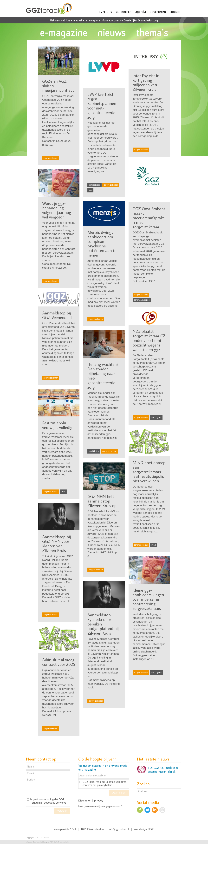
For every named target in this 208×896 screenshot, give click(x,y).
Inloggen (29, 842)
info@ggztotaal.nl (119, 829)
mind (63, 491)
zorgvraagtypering (142, 300)
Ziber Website (37, 842)
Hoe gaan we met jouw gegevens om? (100, 806)
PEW (150, 829)
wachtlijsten (94, 451)
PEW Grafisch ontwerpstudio (59, 842)
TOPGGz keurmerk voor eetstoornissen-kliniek (163, 770)
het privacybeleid (102, 785)
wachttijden (156, 417)
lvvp (90, 190)
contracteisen (94, 185)
